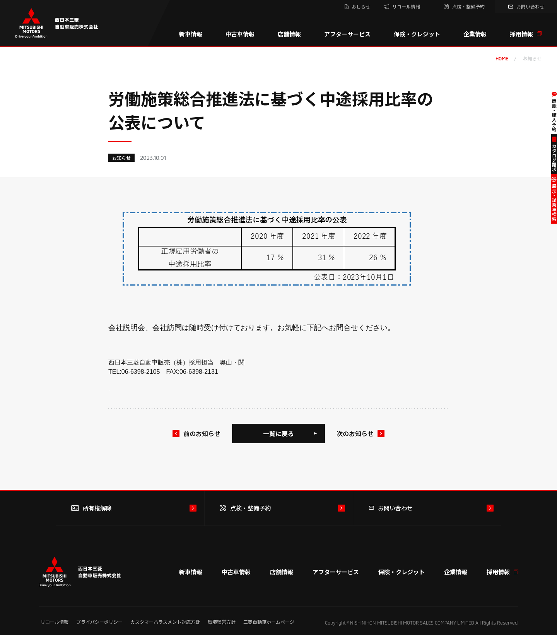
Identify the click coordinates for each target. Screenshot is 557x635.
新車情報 (190, 34)
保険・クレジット (417, 34)
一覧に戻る (278, 433)
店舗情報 (289, 34)
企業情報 (475, 34)
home (501, 58)
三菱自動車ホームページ (268, 621)
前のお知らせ (201, 433)
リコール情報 (54, 621)
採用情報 (526, 34)
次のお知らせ (355, 433)
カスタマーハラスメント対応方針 (165, 621)
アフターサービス (347, 34)
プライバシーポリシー (99, 621)
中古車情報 (240, 34)
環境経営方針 (222, 621)
